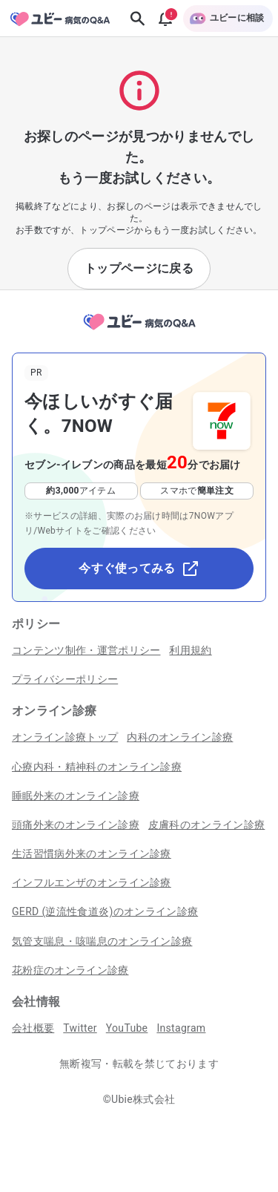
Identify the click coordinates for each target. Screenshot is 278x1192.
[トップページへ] (139, 331)
